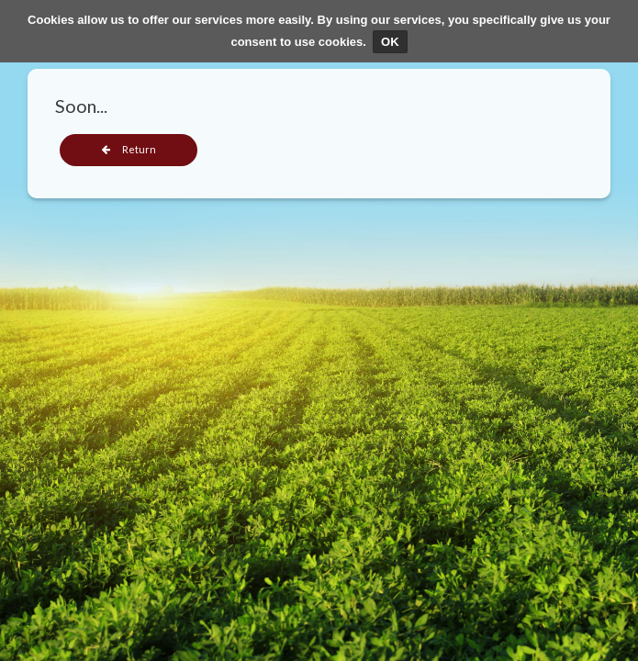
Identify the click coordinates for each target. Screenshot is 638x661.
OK (390, 42)
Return (129, 149)
